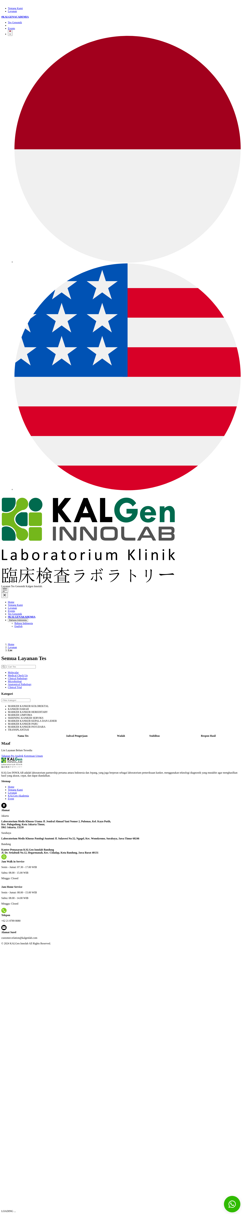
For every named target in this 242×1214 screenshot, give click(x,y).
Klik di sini (49, 586)
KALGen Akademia (18, 795)
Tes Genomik (15, 22)
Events (11, 28)
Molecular (13, 672)
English (18, 626)
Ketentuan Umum (33, 755)
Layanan (12, 11)
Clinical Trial (15, 687)
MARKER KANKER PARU (23, 723)
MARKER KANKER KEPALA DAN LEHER (32, 720)
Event (11, 798)
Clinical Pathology (18, 678)
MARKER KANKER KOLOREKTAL (28, 706)
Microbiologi (15, 681)
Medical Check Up (18, 675)
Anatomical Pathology (20, 684)
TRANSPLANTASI (18, 729)
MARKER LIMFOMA (20, 715)
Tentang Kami (15, 8)
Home (11, 602)
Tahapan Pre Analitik (12, 755)
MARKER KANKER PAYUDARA (26, 726)
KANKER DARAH (18, 709)
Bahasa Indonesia (18, 620)
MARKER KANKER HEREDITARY (28, 712)
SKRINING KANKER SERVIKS (25, 717)
